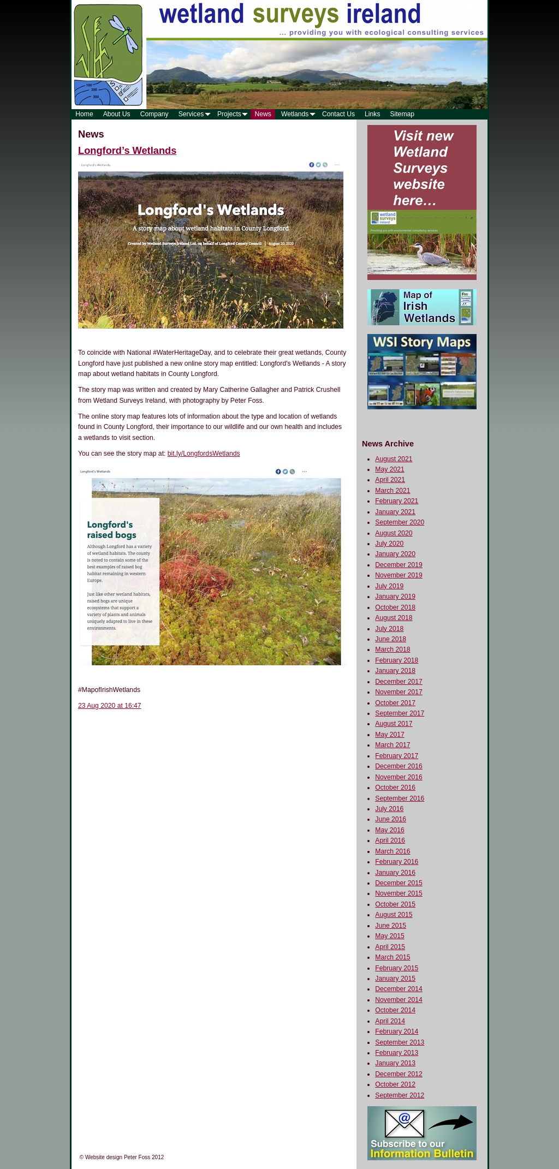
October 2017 (395, 703)
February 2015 (396, 968)
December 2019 (399, 565)
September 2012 (399, 1095)
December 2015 (399, 883)
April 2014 (390, 1021)
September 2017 (399, 713)
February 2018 (396, 660)
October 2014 (395, 1010)
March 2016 (392, 851)
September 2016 (399, 798)
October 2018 (395, 607)
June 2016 (390, 819)
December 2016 (399, 766)
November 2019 (399, 575)
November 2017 (399, 692)
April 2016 (390, 840)
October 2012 (395, 1084)
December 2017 (399, 681)
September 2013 (399, 1042)
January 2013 (395, 1063)
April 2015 (390, 947)
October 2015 (395, 904)
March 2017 (392, 745)
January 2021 (395, 512)
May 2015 (389, 936)
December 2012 (399, 1074)
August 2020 (393, 533)
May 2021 (389, 469)
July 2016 (389, 809)
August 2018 (393, 618)
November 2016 (399, 777)
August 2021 (393, 459)
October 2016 (395, 787)
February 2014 (396, 1031)
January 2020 (395, 554)
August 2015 (393, 914)
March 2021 (392, 490)
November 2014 (399, 1000)
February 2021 (396, 501)
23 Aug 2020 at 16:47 (109, 705)
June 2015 (390, 925)
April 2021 (390, 480)
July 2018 (389, 629)
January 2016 (395, 872)
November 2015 (399, 893)
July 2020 (389, 543)
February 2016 (396, 862)
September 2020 (399, 522)
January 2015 (395, 978)
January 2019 (395, 596)
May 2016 (389, 830)
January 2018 (395, 671)
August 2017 (393, 723)
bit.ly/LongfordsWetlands (204, 453)
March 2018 (392, 649)
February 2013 (396, 1053)
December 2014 (399, 989)
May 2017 (389, 734)
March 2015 (392, 957)
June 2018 (390, 639)
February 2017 (396, 756)
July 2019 (389, 586)
